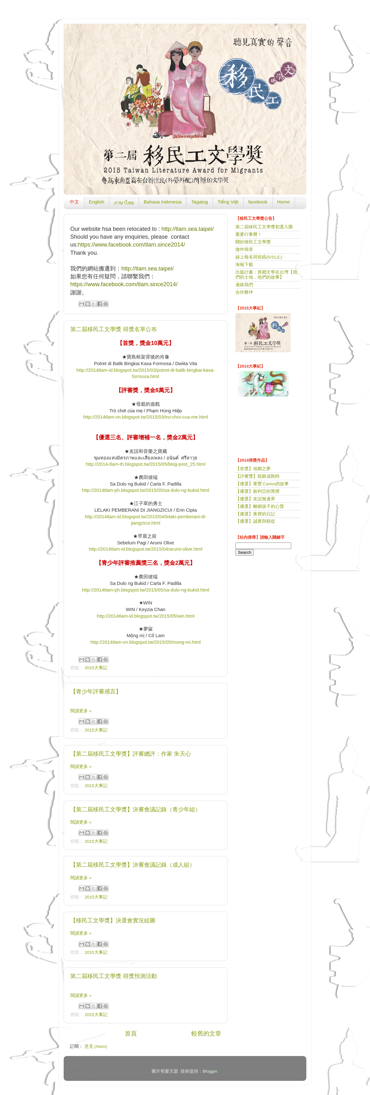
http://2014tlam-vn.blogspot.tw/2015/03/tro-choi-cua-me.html (145, 417)
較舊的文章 (206, 1033)
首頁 (131, 1033)
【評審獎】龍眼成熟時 (257, 476)
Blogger (210, 1071)
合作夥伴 (244, 292)
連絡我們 (244, 284)
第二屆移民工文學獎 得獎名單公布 (113, 329)
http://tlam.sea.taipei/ (187, 229)
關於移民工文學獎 (253, 242)
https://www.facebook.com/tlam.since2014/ (131, 245)
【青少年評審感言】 (95, 691)
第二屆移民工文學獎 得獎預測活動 (113, 976)
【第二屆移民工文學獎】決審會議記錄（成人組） (132, 865)
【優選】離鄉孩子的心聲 (259, 506)
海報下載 (244, 264)
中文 (74, 201)
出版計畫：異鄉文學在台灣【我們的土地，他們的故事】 (266, 275)
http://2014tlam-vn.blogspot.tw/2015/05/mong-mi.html (145, 642)
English (96, 201)
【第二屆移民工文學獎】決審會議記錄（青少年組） (135, 809)
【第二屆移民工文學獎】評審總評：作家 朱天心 (130, 754)
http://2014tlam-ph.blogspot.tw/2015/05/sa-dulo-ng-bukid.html (145, 490)
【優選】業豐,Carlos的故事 (262, 483)
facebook (258, 201)
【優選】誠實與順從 (255, 521)
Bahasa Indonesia (163, 201)
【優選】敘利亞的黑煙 (257, 491)
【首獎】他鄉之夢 (253, 468)
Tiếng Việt (228, 201)
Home (283, 201)
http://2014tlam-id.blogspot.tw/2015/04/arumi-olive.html (146, 549)
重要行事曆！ (248, 234)
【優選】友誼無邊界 (255, 499)
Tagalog (199, 201)
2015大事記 (96, 667)
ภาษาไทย (124, 202)
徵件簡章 (244, 249)
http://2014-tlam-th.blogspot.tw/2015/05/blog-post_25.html (145, 464)
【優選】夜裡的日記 (255, 514)
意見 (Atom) (95, 1046)
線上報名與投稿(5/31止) (258, 257)
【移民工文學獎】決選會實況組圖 (112, 920)
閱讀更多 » (80, 711)
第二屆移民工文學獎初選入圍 (264, 227)
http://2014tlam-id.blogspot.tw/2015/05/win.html (145, 616)
